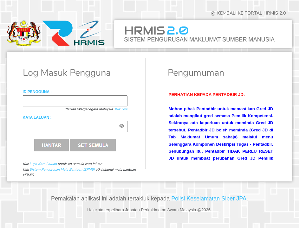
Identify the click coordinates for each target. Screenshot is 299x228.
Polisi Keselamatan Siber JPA (208, 198)
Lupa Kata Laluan (43, 164)
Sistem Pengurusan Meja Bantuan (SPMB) (61, 169)
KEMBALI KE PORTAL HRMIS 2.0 (248, 13)
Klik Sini (121, 109)
